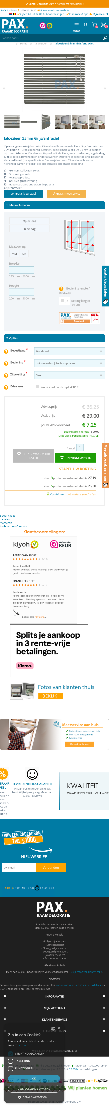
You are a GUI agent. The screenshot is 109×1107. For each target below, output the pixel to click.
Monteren (6, 523)
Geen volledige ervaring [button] (34, 1088)
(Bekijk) (79, 4)
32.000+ (73, 1069)
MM (14, 253)
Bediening (17, 362)
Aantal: (71, 448)
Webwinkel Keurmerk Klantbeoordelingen (79, 985)
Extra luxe (16, 386)
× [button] (58, 1028)
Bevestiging (18, 350)
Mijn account (100, 14)
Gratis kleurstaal (23, 193)
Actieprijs (48, 415)
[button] (34, 1097)
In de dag (29, 229)
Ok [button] (34, 1078)
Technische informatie (13, 526)
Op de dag (29, 221)
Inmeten (5, 519)
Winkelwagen (94, 24)
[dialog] (34, 1063)
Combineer (57, 494)
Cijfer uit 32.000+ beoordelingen (42, 14)
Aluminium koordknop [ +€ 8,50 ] (60, 387)
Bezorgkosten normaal (81, 431)
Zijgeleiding (18, 374)
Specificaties (7, 515)
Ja (67, 301)
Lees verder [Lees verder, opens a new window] (25, 1045)
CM (24, 253)
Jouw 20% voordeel (55, 425)
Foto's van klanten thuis (54, 10)
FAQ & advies (9, 10)
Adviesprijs (49, 406)
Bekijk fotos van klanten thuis (86, 972)
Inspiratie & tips (78, 14)
